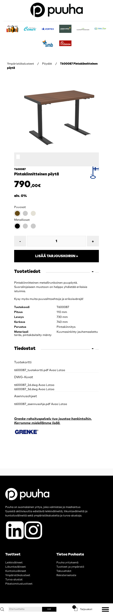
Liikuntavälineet (15, 567)
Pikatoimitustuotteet (19, 584)
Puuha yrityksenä (67, 562)
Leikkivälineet (14, 562)
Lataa (61, 370)
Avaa (52, 370)
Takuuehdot (63, 571)
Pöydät (47, 63)
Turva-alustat (14, 579)
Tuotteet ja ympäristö (70, 567)
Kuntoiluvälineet (15, 571)
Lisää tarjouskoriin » (56, 256)
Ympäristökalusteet (20, 63)
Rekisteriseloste (66, 575)
